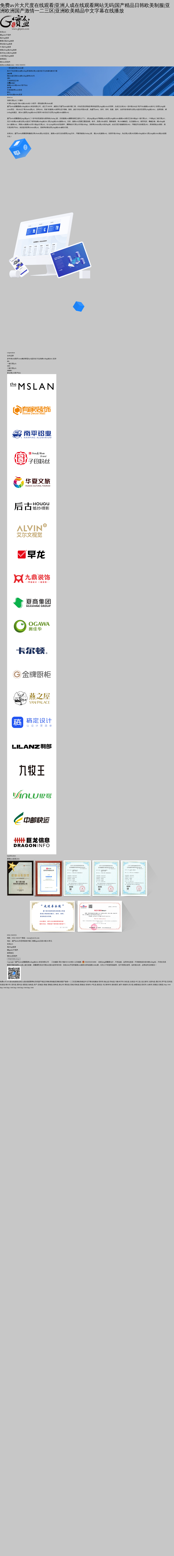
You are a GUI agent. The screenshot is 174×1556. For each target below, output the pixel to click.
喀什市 (8, 985)
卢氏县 (93, 985)
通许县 (19, 985)
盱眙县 (112, 982)
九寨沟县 (152, 982)
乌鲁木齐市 (119, 982)
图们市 (158, 982)
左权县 (132, 982)
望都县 (50, 985)
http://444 (167, 985)
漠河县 (13, 985)
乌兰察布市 (107, 985)
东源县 (2, 985)
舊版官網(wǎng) (14, 959)
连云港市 (144, 982)
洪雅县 (155, 985)
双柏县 (76, 985)
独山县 (106, 982)
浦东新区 (115, 985)
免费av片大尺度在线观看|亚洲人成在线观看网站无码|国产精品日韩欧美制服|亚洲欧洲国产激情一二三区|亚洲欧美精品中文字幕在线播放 (85, 8)
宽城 (72, 985)
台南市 (149, 985)
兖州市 (100, 982)
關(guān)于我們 (5, 35)
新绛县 (55, 985)
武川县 (130, 985)
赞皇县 (67, 985)
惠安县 (99, 985)
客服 (45, 985)
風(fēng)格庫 (4, 38)
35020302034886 (89, 962)
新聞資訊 (3, 59)
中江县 (138, 982)
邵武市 (143, 985)
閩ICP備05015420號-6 (67, 962)
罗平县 (164, 982)
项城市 (125, 985)
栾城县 (40, 985)
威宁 (120, 985)
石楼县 (160, 985)
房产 (35, 985)
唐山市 (61, 985)
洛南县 (30, 985)
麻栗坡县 (137, 985)
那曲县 (82, 985)
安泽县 (169, 982)
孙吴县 (126, 982)
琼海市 (88, 985)
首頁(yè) (3, 32)
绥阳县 (25, 985)
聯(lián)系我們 (5, 62)
